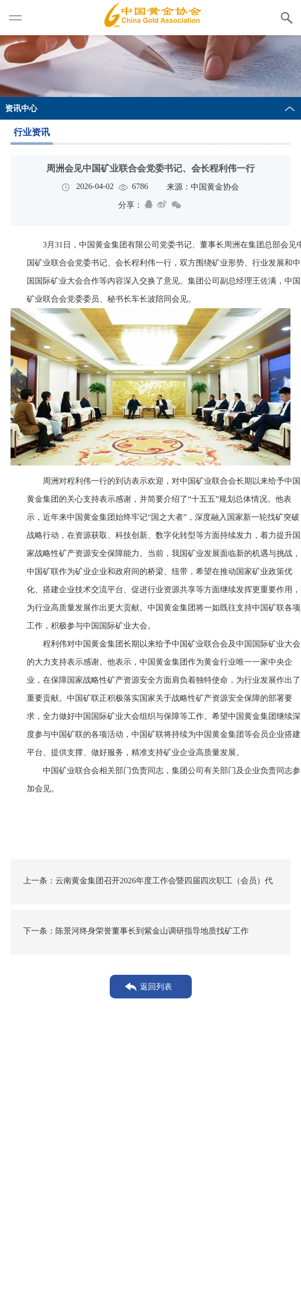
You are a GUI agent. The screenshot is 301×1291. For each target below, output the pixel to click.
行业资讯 (35, 132)
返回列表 (158, 986)
